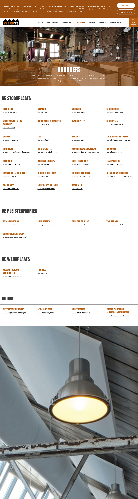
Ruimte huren (116, 22)
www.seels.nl (43, 140)
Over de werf (53, 22)
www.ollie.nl (77, 189)
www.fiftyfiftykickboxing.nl (14, 313)
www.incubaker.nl (114, 152)
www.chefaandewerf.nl (82, 225)
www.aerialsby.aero (46, 313)
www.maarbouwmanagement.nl (85, 152)
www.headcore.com (11, 164)
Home (40, 22)
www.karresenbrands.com (117, 316)
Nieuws (102, 22)
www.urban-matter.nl (47, 124)
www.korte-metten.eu (81, 313)
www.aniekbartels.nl (46, 189)
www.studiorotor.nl (114, 112)
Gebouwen (67, 22)
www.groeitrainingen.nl (82, 164)
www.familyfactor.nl (115, 164)
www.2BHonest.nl (79, 112)
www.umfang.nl (9, 176)
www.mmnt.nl (44, 112)
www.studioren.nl (10, 112)
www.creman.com (10, 140)
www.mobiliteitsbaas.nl (82, 176)
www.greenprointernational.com (16, 152)
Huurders (80, 22)
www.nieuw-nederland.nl (14, 276)
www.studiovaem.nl (114, 124)
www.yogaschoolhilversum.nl (118, 225)
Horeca (92, 22)
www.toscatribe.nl (11, 225)
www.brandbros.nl (11, 189)
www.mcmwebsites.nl (47, 152)
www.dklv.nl (43, 176)
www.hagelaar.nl (45, 164)
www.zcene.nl (9, 128)
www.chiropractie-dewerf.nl (15, 237)
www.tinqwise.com (46, 273)
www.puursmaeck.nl (46, 225)
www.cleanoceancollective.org (119, 176)
